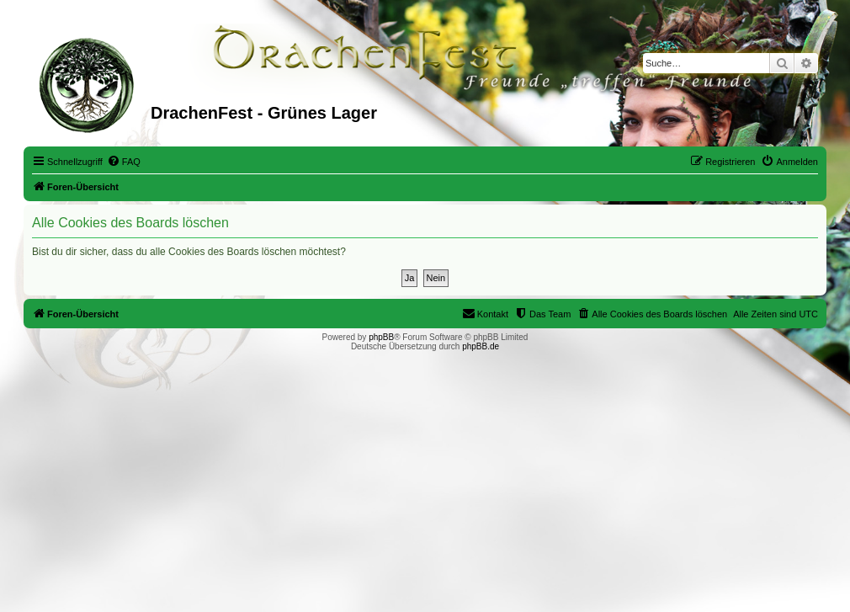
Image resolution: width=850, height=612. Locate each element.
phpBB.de (480, 346)
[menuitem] (124, 162)
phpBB (381, 337)
